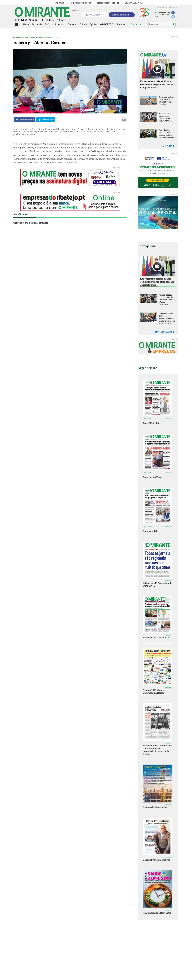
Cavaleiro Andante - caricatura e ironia (30, 37)
